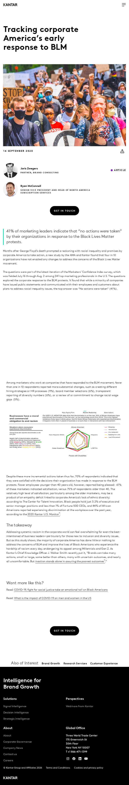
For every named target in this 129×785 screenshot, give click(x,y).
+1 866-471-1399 (77, 752)
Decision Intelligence (16, 712)
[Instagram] (68, 759)
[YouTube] (80, 759)
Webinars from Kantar (79, 706)
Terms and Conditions (58, 768)
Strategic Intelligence (16, 719)
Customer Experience (104, 663)
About (7, 735)
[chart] (64, 329)
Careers (8, 760)
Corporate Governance (17, 742)
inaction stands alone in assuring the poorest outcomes (69, 561)
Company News (13, 748)
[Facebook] (74, 759)
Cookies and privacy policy (88, 768)
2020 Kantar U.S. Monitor (43, 514)
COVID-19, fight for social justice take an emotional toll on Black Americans (61, 590)
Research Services (75, 663)
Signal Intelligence (14, 706)
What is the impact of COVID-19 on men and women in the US (52, 598)
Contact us (10, 754)
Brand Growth (51, 663)
